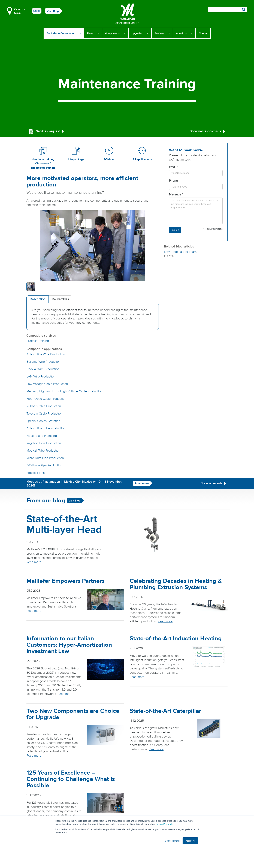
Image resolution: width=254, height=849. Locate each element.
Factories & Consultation (61, 33)
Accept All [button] (190, 841)
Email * (173, 167)
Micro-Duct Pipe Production (45, 458)
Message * (176, 194)
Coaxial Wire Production (42, 369)
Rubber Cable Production (43, 406)
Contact (203, 33)
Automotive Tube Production (45, 428)
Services (159, 33)
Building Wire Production (43, 362)
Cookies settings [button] (172, 841)
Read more (142, 483)
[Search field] (227, 9)
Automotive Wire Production (45, 354)
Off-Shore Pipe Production (44, 465)
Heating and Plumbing (41, 436)
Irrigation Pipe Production (43, 443)
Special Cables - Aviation (43, 421)
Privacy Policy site (164, 824)
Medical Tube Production (43, 451)
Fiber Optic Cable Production (46, 399)
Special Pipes (35, 473)
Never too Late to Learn (180, 252)
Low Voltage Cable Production (47, 384)
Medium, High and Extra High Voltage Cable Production (64, 391)
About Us (181, 33)
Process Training (37, 341)
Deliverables (60, 299)
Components (112, 33)
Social (36, 11)
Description (37, 299)
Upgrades (137, 33)
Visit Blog (53, 11)
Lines (90, 33)
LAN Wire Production (40, 376)
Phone (173, 181)
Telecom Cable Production (44, 414)
